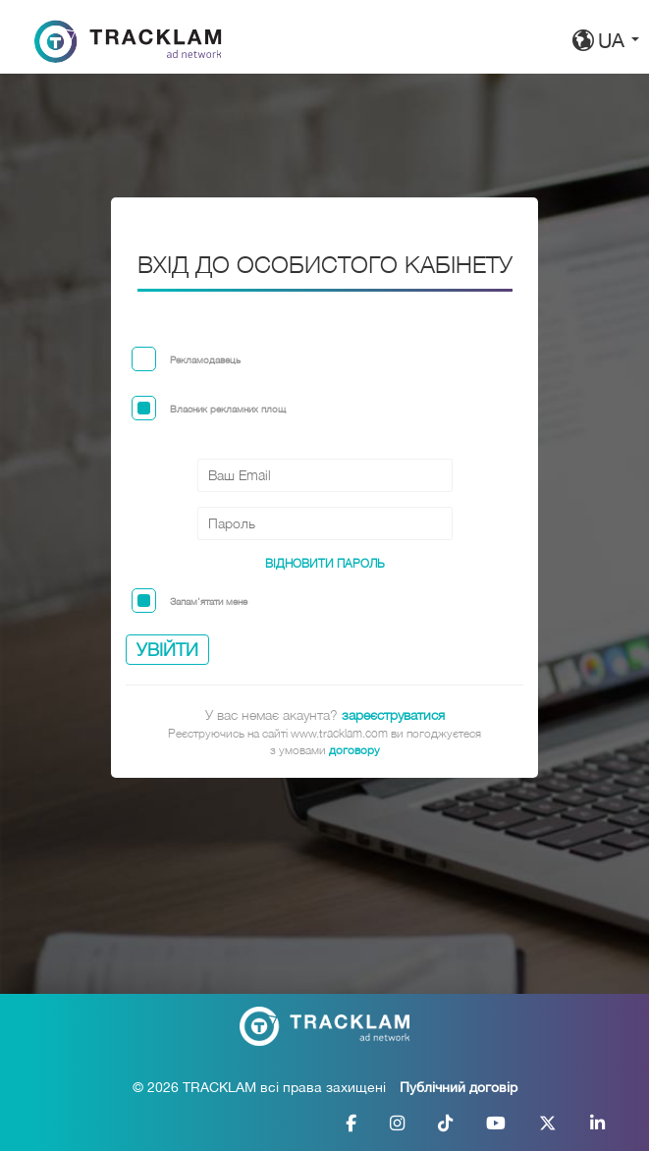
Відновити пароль (325, 563)
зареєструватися (393, 714)
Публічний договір (458, 1087)
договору (354, 749)
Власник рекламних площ (228, 408)
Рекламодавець (205, 359)
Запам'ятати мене (208, 601)
